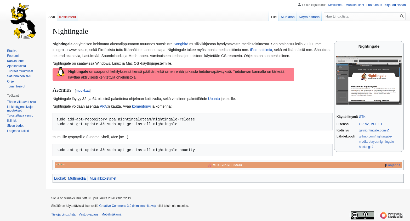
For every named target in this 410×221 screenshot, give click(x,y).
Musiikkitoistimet (103, 178)
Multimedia (77, 178)
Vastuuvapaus (88, 214)
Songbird (181, 44)
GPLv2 (364, 124)
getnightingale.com (372, 130)
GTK (362, 117)
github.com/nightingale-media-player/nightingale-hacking (377, 141)
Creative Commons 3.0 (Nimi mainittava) (127, 206)
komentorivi (141, 106)
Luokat (59, 178)
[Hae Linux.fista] (365, 16)
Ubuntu (214, 99)
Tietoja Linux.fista (63, 214)
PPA (103, 106)
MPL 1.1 (376, 124)
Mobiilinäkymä (111, 214)
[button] (18, 131)
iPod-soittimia (261, 50)
